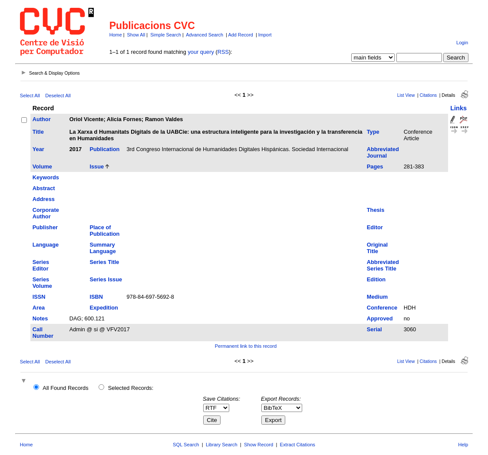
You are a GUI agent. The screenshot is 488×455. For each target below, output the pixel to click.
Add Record (240, 34)
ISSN (39, 296)
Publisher (45, 227)
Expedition (103, 307)
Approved (380, 318)
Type (373, 132)
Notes (40, 318)
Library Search (221, 444)
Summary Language (102, 247)
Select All (30, 95)
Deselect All (57, 95)
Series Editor (41, 265)
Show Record (258, 444)
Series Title (104, 262)
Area (39, 307)
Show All (136, 34)
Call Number (43, 332)
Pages (375, 166)
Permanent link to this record (246, 346)
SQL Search (186, 444)
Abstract (44, 188)
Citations (428, 95)
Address (44, 199)
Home (115, 34)
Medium (377, 296)
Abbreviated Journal (383, 152)
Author (42, 119)
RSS (223, 52)
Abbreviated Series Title (383, 265)
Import (265, 34)
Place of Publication (104, 230)
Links (458, 108)
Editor (375, 227)
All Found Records (65, 388)
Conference (382, 307)
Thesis (376, 210)
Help (463, 444)
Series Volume (42, 282)
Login (462, 42)
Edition (376, 279)
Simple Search (165, 34)
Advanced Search (204, 34)
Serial (374, 329)
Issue (96, 166)
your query (201, 52)
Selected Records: (131, 388)
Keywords (46, 177)
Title (38, 132)
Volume (42, 166)
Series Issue (105, 279)
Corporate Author (46, 213)
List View (406, 95)
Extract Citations (297, 444)
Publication (104, 149)
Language (46, 244)
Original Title (377, 247)
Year (38, 149)
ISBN (96, 296)
